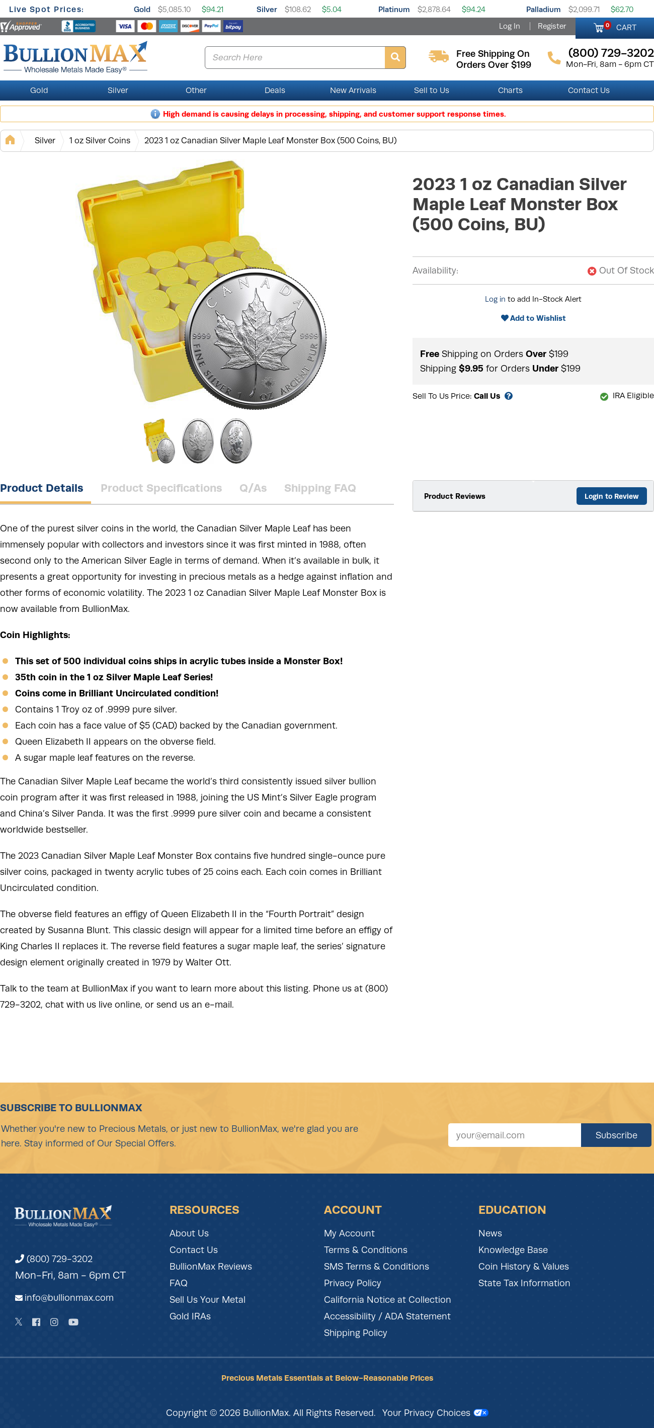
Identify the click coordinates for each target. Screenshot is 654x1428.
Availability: (435, 270)
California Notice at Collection (387, 1300)
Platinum (394, 9)
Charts (510, 90)
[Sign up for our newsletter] (514, 1135)
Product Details (42, 487)
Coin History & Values (523, 1267)
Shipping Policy (355, 1333)
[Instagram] (54, 1322)
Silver (267, 9)
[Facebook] (36, 1322)
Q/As (253, 487)
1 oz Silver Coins (99, 140)
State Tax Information (524, 1283)
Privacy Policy (352, 1283)
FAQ (179, 1283)
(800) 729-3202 (54, 1259)
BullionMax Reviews (211, 1267)
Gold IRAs (190, 1316)
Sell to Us (431, 90)
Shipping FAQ (320, 487)
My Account (349, 1233)
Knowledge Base (513, 1250)
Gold (142, 9)
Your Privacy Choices (435, 1413)
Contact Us (589, 90)
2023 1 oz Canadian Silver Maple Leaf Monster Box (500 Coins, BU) (270, 140)
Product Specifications (161, 487)
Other (196, 90)
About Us (189, 1233)
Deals (275, 90)
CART (620, 26)
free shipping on (493, 54)
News (490, 1233)
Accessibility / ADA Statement (387, 1316)
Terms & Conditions (365, 1250)
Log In (509, 26)
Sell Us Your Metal (208, 1300)
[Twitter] (19, 1321)
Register (552, 26)
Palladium (543, 9)
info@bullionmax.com (69, 1298)
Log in (495, 299)
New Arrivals (353, 90)
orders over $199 (493, 65)
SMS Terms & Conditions (376, 1267)
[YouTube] (73, 1322)
